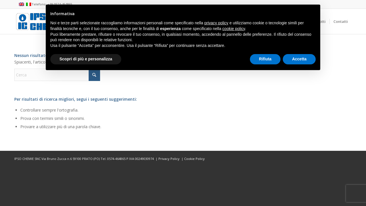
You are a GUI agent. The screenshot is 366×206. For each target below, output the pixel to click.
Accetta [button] (299, 59)
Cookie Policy (194, 159)
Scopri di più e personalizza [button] (85, 59)
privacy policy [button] (216, 23)
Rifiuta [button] (265, 59)
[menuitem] (340, 21)
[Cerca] (57, 75)
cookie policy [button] (233, 28)
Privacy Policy (169, 159)
